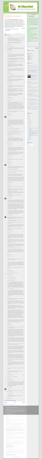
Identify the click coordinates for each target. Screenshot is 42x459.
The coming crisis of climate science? (32, 98)
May (29, 126)
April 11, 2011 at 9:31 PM (9, 73)
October (29, 122)
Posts (29, 144)
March (29, 136)
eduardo (10, 115)
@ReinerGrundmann (31, 55)
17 (23, 271)
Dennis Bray (30, 56)
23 (23, 392)
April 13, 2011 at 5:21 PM (9, 195)
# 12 (13, 331)
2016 (28, 115)
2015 (28, 116)
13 (23, 197)
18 (23, 276)
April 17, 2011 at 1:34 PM (9, 391)
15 (23, 231)
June (29, 125)
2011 (28, 119)
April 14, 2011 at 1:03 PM (9, 254)
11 (23, 163)
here (23, 317)
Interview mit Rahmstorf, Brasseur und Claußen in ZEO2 (13, 16)
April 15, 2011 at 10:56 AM (10, 274)
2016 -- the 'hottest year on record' (32, 102)
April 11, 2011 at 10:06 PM (10, 81)
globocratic (22, 329)
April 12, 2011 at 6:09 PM (9, 182)
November (30, 121)
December (30, 120)
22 (23, 387)
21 (23, 380)
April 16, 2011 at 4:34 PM (9, 324)
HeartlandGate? (29, 81)
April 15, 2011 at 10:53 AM (10, 270)
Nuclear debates (30, 129)
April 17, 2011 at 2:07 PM (9, 398)
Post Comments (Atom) (11, 404)
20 (23, 375)
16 (23, 256)
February (30, 137)
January (29, 138)
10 (23, 156)
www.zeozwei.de (7, 20)
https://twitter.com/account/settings (10, 446)
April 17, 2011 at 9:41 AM (9, 386)
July (29, 124)
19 (23, 325)
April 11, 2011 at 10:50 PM (10, 97)
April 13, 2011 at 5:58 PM (9, 214)
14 (23, 215)
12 (23, 183)
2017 (28, 114)
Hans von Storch (11, 46)
